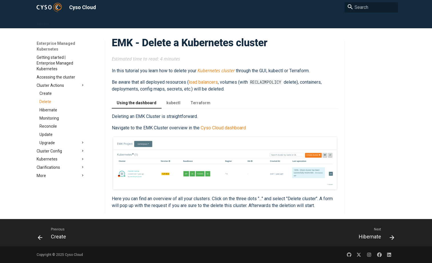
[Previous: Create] (53, 234)
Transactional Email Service (203, 21)
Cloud (130, 21)
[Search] (371, 7)
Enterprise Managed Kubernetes (86, 21)
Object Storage (156, 21)
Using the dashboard (136, 103)
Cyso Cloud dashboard (223, 128)
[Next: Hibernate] (374, 234)
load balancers (203, 82)
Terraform (200, 103)
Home (43, 21)
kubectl (173, 103)
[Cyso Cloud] (49, 7)
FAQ (240, 21)
